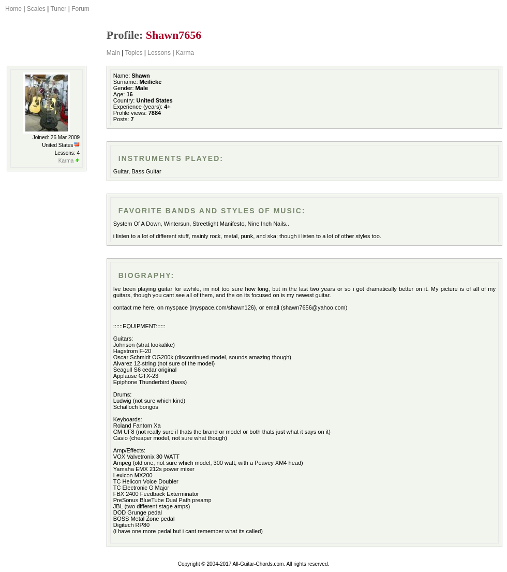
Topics (133, 52)
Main (113, 52)
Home (13, 8)
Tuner (58, 8)
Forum (80, 8)
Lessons (159, 52)
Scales (36, 8)
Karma (185, 52)
